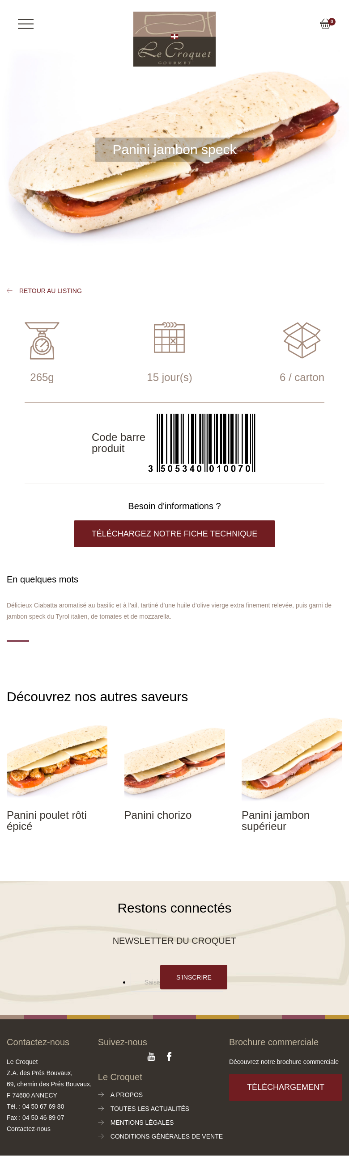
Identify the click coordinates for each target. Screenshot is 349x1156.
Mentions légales (142, 1122)
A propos (127, 1094)
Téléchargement (285, 1087)
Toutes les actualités (150, 1108)
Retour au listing (50, 290)
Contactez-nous (29, 1128)
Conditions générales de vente (167, 1136)
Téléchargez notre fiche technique (175, 533)
